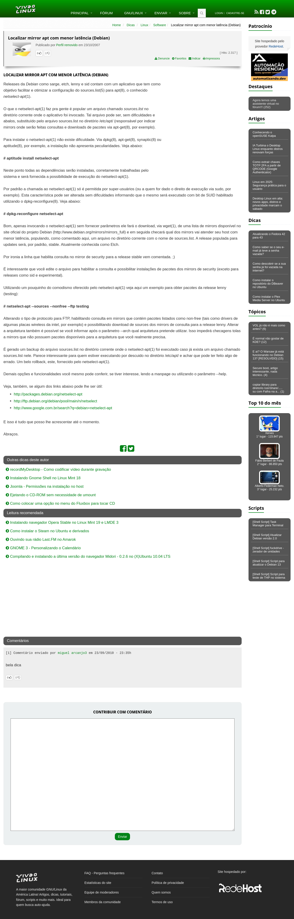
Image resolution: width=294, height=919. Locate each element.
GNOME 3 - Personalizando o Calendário (43, 548)
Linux (144, 25)
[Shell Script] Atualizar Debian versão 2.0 (267, 536)
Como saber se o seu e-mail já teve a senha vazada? (269, 250)
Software (159, 25)
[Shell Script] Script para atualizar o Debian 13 (269, 562)
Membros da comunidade (103, 902)
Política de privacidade (168, 883)
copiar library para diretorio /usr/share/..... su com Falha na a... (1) (268, 388)
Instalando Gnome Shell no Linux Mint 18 (43, 478)
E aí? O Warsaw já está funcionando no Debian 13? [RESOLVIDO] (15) (268, 355)
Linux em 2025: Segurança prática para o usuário (269, 185)
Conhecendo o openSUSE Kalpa (264, 134)
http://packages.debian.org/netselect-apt (48, 394)
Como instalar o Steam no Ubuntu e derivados (47, 531)
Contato (157, 873)
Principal (80, 13)
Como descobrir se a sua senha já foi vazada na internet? (269, 267)
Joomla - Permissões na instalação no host (45, 486)
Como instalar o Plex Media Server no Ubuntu (269, 298)
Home (116, 25)
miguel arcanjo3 (72, 653)
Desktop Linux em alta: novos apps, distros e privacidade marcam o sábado (268, 203)
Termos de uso (162, 902)
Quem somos (161, 892)
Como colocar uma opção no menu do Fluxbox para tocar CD (60, 503)
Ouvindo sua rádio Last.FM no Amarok (41, 539)
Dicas (131, 25)
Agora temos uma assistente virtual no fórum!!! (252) (266, 103)
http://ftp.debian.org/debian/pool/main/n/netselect (55, 401)
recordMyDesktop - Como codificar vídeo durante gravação (58, 469)
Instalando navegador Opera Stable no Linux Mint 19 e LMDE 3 (62, 522)
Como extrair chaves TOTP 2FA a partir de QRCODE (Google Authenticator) (267, 167)
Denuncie (162, 58)
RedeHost (276, 46)
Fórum (106, 13)
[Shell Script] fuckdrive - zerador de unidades (268, 549)
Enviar (160, 13)
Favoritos (179, 58)
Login (219, 13)
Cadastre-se (235, 13)
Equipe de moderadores (102, 892)
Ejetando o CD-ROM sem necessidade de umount (51, 495)
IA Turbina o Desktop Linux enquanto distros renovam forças (268, 149)
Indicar (194, 58)
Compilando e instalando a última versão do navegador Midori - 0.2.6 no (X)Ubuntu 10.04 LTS (88, 556)
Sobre (185, 13)
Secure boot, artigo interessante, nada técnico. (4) (265, 371)
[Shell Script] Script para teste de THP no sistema (269, 575)
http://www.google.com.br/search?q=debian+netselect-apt (63, 408)
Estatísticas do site (98, 883)
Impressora (211, 58)
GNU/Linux (133, 13)
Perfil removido (67, 45)
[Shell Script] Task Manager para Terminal (268, 523)
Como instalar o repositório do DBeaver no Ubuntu (268, 283)
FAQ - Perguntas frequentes (104, 873)
